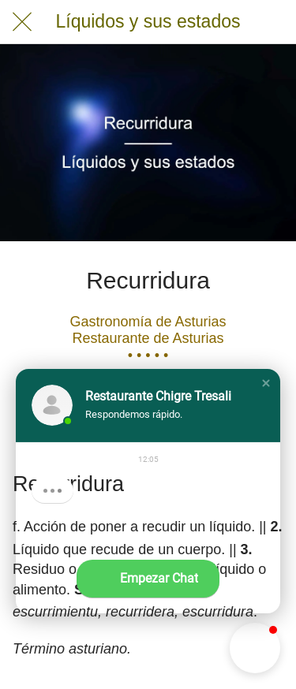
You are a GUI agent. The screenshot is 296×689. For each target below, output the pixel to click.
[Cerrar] (22, 22)
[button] (266, 383)
